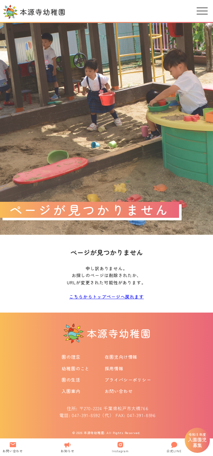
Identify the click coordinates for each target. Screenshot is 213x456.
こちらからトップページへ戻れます (106, 296)
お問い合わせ (119, 391)
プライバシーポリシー (128, 380)
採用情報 (114, 368)
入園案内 (71, 391)
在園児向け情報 (121, 357)
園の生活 (71, 380)
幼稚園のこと (76, 368)
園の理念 (71, 357)
